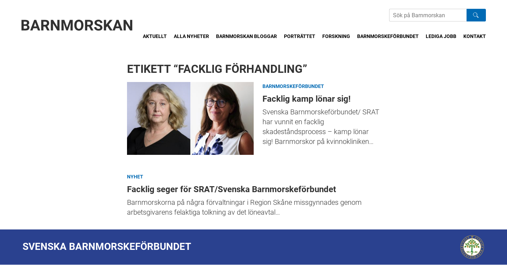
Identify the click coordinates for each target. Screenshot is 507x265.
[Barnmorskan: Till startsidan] (77, 25)
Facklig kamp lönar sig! (190, 118)
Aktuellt (155, 36)
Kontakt (474, 36)
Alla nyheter (191, 36)
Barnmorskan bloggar (246, 36)
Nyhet (135, 176)
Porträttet (299, 36)
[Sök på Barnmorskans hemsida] (428, 15)
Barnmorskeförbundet (388, 36)
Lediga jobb (441, 36)
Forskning (336, 36)
